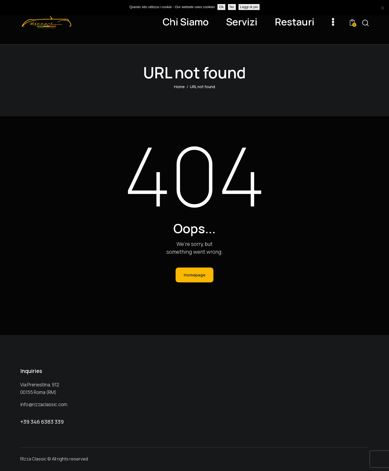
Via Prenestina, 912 (39, 385)
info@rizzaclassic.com (43, 404)
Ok (221, 7)
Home (179, 86)
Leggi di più (249, 7)
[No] (382, 8)
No (232, 7)
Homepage (194, 275)
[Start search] (365, 23)
